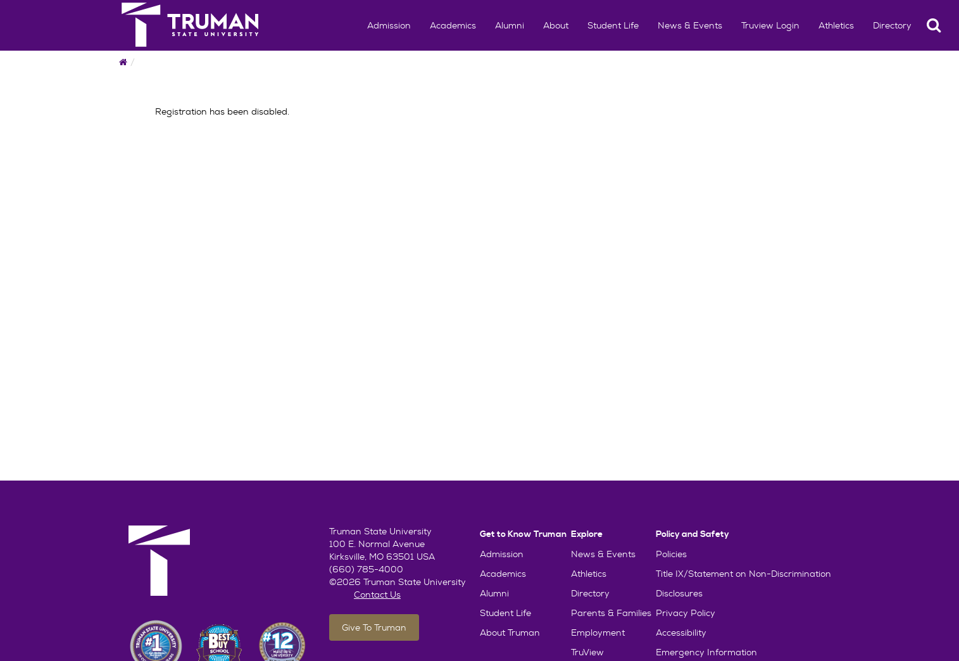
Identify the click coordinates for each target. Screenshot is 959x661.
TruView (587, 652)
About (555, 25)
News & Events (690, 25)
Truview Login (770, 25)
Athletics (836, 25)
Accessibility (681, 632)
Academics (453, 25)
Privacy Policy (685, 613)
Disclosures (679, 593)
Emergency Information (706, 652)
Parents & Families (611, 613)
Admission (389, 25)
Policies (671, 554)
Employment (598, 632)
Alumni (509, 25)
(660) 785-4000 (366, 569)
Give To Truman (374, 627)
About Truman (510, 632)
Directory (892, 25)
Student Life (613, 25)
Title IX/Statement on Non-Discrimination (743, 573)
